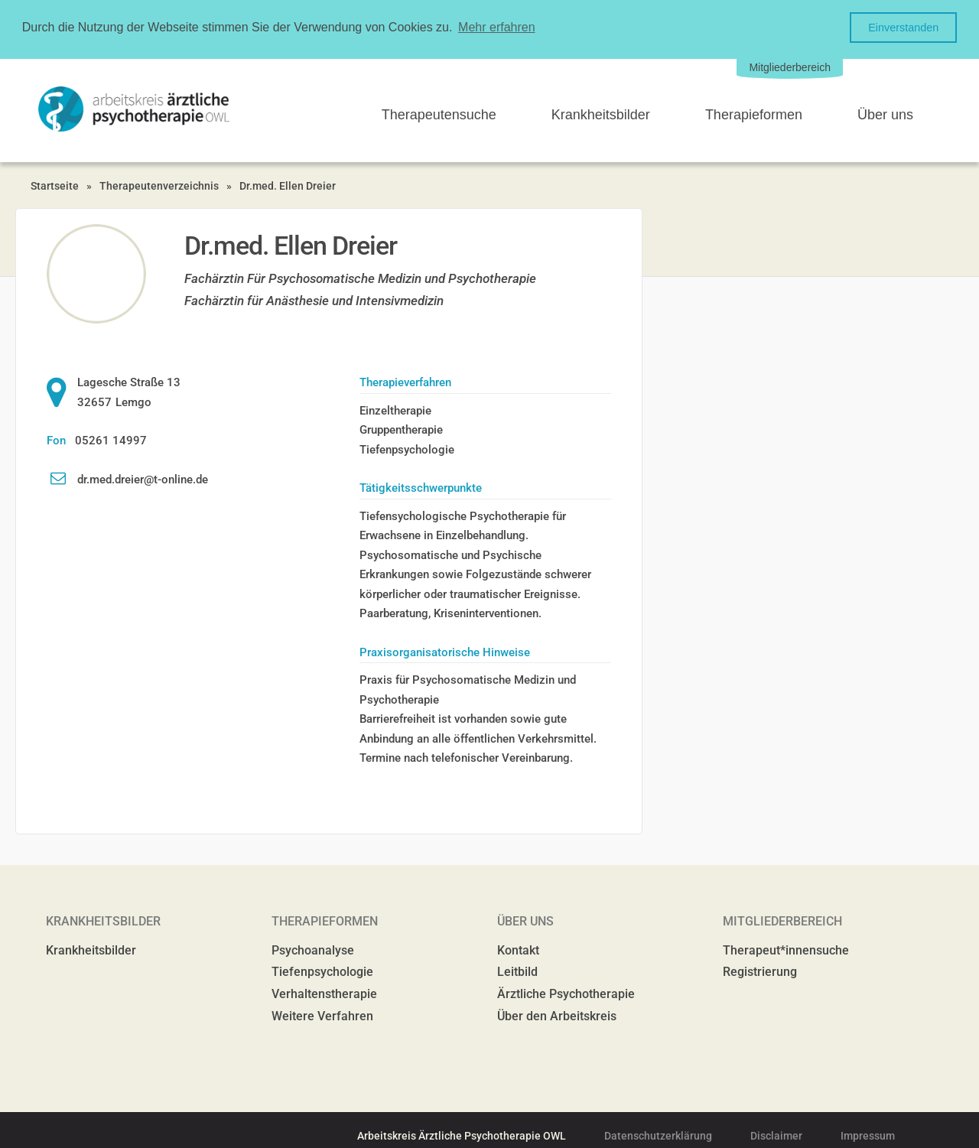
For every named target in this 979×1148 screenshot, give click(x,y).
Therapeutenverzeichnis (159, 185)
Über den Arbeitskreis (556, 1015)
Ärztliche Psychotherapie (566, 993)
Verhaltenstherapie (324, 993)
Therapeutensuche (439, 114)
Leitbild (517, 971)
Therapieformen (753, 114)
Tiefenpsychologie (322, 971)
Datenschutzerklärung (658, 1135)
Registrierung (760, 971)
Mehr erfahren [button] (496, 27)
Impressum (868, 1135)
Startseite (55, 185)
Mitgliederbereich (790, 66)
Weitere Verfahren (322, 1015)
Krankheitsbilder (600, 114)
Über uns (885, 114)
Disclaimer (776, 1135)
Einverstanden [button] (903, 27)
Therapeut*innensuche (786, 949)
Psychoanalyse (313, 949)
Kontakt (518, 949)
